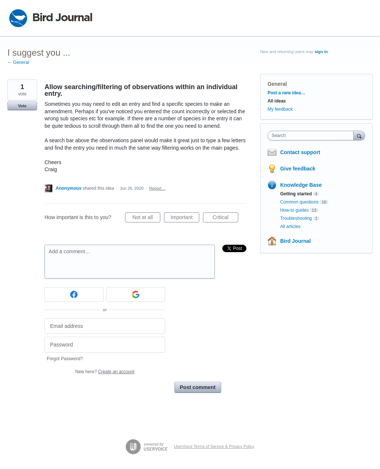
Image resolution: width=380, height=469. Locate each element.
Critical (225, 218)
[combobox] (312, 135)
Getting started (296, 193)
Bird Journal (295, 241)
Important (185, 218)
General (277, 84)
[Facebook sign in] (74, 294)
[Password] (105, 345)
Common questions (299, 202)
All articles (290, 226)
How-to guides (294, 210)
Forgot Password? (65, 358)
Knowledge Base (301, 185)
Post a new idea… (286, 92)
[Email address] (105, 326)
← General (18, 62)
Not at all (146, 218)
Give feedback (297, 169)
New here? (104, 371)
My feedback (280, 109)
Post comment (198, 387)
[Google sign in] (136, 294)
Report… (157, 188)
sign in (321, 51)
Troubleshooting (296, 218)
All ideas (277, 101)
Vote (22, 106)
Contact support (300, 152)
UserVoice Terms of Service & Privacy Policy (214, 446)
